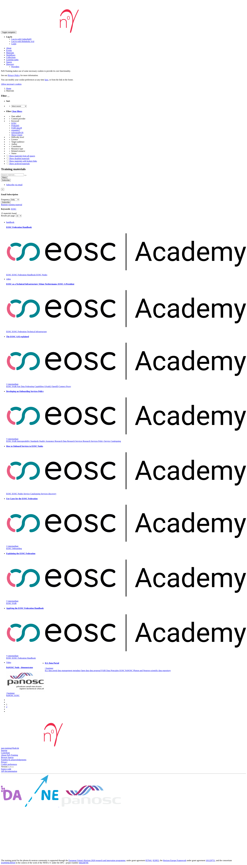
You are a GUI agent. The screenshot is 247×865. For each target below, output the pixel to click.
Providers (15, 67)
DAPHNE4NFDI (8, 863)
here (46, 80)
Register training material (11, 205)
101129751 (210, 860)
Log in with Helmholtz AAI (22, 41)
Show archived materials (18, 164)
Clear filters (17, 111)
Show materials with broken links (21, 161)
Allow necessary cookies (11, 84)
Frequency (5, 199)
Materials (10, 53)
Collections (11, 57)
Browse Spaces (7, 757)
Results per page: (8, 216)
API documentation (9, 771)
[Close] (2, 189)
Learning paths (12, 60)
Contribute (5, 753)
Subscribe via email (14, 185)
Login (13, 44)
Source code (6, 769)
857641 (148, 860)
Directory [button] (10, 64)
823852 (156, 860)
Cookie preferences (9, 764)
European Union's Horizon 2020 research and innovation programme (97, 860)
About (8, 48)
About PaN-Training (9, 755)
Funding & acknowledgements (13, 760)
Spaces (9, 62)
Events (9, 50)
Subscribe (6, 180)
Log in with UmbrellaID (21, 39)
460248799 (83, 863)
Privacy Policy (14, 75)
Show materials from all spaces (20, 156)
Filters (4, 177)
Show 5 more (16, 135)
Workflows (10, 55)
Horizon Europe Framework (174, 860)
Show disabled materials (17, 158)
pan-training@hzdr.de (10, 748)
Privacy (4, 762)
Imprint (4, 750)
